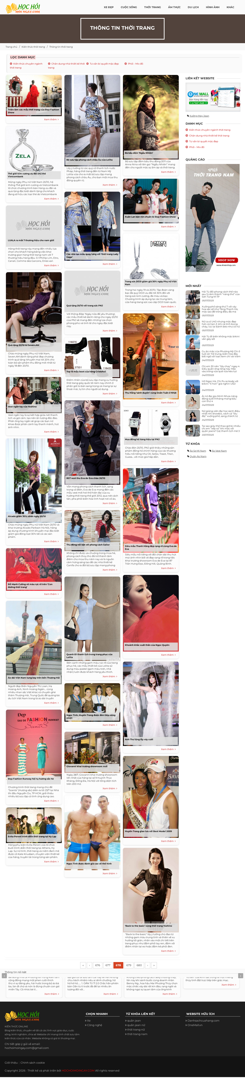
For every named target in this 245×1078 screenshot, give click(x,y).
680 (146, 965)
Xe (89, 1021)
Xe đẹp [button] (109, 7)
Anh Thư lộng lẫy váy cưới (139, 739)
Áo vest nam (219, 450)
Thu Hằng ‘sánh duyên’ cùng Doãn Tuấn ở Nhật (150, 392)
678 (122, 965)
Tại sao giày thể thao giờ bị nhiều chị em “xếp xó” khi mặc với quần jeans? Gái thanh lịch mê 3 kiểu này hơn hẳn (221, 429)
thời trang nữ (136, 1030)
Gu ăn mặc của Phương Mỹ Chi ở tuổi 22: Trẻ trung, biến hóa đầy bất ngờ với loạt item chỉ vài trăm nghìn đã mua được (221, 355)
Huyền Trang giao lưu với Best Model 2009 (148, 831)
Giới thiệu (11, 1063)
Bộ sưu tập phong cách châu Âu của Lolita (89, 159)
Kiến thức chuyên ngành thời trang (209, 129)
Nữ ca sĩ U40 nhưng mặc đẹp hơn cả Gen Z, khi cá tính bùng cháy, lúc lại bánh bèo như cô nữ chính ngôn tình (221, 325)
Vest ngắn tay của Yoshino (22, 406)
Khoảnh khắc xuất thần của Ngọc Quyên (147, 645)
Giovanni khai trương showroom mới (86, 766)
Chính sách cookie (33, 1063)
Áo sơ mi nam (198, 450)
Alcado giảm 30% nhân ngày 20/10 (27, 516)
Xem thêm (51, 120)
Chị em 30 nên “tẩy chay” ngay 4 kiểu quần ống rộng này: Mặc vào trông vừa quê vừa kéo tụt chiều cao (221, 370)
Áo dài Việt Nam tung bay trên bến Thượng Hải (34, 677)
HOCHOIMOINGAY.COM (78, 1071)
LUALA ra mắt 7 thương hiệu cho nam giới (31, 240)
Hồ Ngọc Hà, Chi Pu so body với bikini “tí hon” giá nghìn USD (220, 382)
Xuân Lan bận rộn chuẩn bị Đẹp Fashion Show (150, 216)
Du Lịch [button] (193, 7)
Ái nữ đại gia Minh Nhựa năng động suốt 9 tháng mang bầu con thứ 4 (219, 399)
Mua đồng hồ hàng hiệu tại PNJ (142, 439)
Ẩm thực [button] (174, 7)
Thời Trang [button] (152, 7)
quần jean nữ (136, 1026)
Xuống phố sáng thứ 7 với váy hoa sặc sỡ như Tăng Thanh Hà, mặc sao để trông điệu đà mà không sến (220, 310)
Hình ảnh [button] (212, 7)
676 (100, 965)
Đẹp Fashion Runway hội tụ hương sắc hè (31, 778)
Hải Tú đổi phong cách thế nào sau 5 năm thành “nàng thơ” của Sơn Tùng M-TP (221, 294)
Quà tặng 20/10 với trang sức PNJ (84, 305)
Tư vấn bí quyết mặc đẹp (104, 63)
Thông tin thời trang (61, 46)
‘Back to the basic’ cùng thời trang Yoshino (148, 925)
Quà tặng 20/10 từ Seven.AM (23, 345)
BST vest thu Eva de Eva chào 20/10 (85, 478)
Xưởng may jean (199, 115)
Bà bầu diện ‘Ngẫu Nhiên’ (139, 153)
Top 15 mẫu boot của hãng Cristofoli (86, 371)
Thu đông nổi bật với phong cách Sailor (88, 544)
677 (111, 965)
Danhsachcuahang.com (203, 1021)
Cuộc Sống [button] (129, 7)
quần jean (134, 1021)
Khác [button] (230, 7)
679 (134, 965)
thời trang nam (137, 1035)
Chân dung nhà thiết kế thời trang (209, 135)
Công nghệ (94, 1026)
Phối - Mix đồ (135, 63)
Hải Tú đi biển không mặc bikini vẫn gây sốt (221, 337)
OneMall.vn (195, 1026)
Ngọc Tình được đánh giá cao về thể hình (89, 863)
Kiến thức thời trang (33, 46)
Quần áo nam (198, 456)
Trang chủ (11, 46)
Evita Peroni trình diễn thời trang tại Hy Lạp (32, 836)
